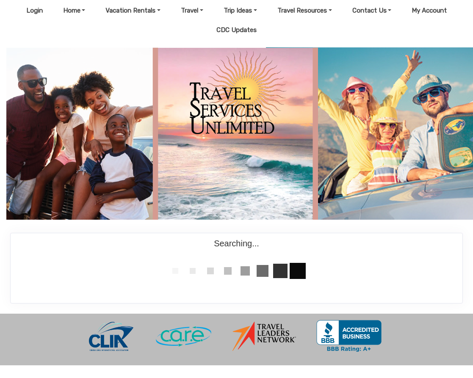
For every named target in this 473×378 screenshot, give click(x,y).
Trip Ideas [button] (238, 10)
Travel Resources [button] (302, 10)
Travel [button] (189, 10)
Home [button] (71, 10)
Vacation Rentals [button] (130, 10)
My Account (429, 10)
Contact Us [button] (369, 10)
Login (34, 10)
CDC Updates (236, 30)
